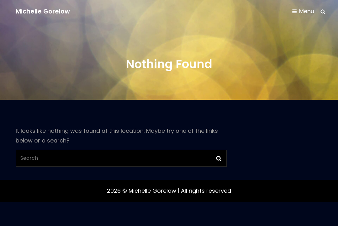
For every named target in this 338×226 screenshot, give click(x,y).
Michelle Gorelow (43, 11)
